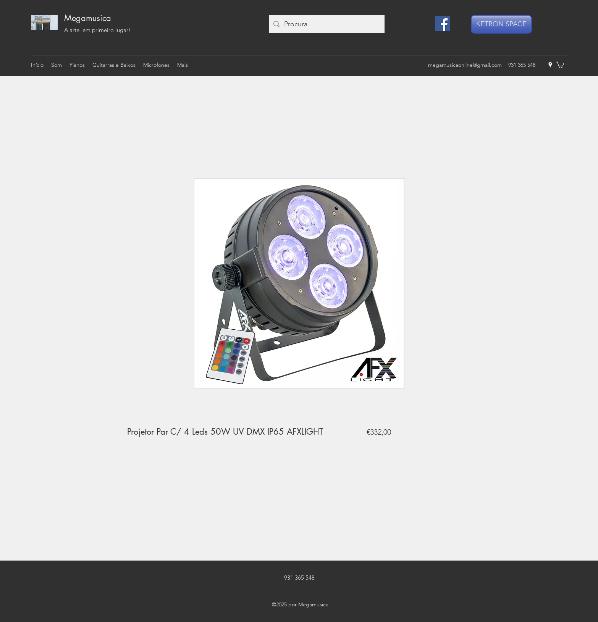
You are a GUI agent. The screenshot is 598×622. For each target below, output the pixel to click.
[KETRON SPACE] (501, 24)
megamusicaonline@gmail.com (465, 64)
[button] (560, 64)
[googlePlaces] (550, 65)
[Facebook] (442, 23)
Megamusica (87, 18)
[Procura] (326, 24)
